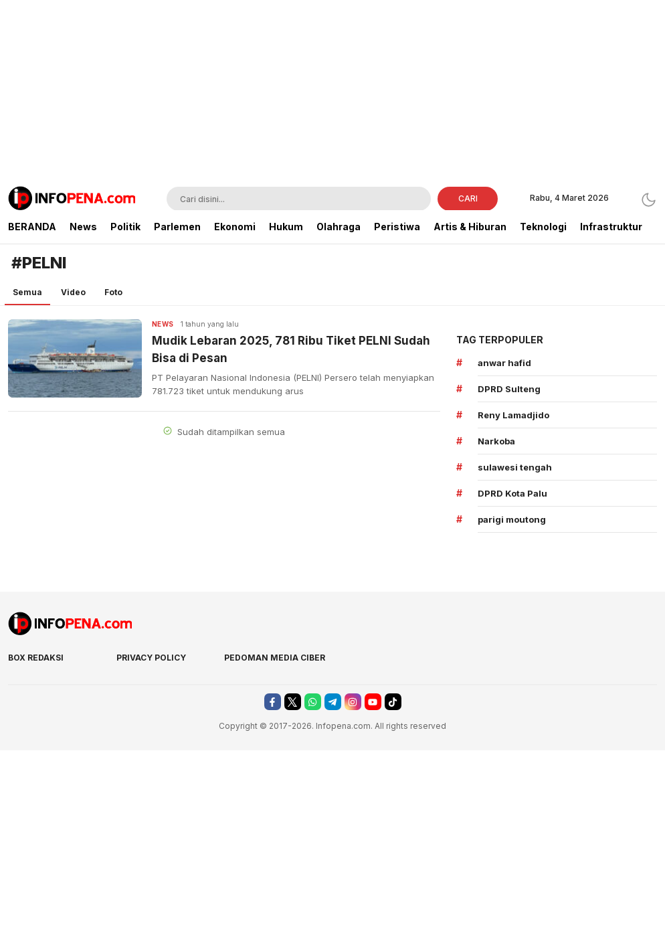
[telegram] (332, 701)
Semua (27, 292)
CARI (468, 198)
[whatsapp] (312, 701)
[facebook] (272, 701)
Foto (113, 292)
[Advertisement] (333, 93)
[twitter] (292, 701)
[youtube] (373, 701)
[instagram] (353, 701)
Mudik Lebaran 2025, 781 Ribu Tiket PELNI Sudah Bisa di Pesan (291, 349)
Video (73, 292)
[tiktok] (393, 701)
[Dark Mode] (648, 199)
